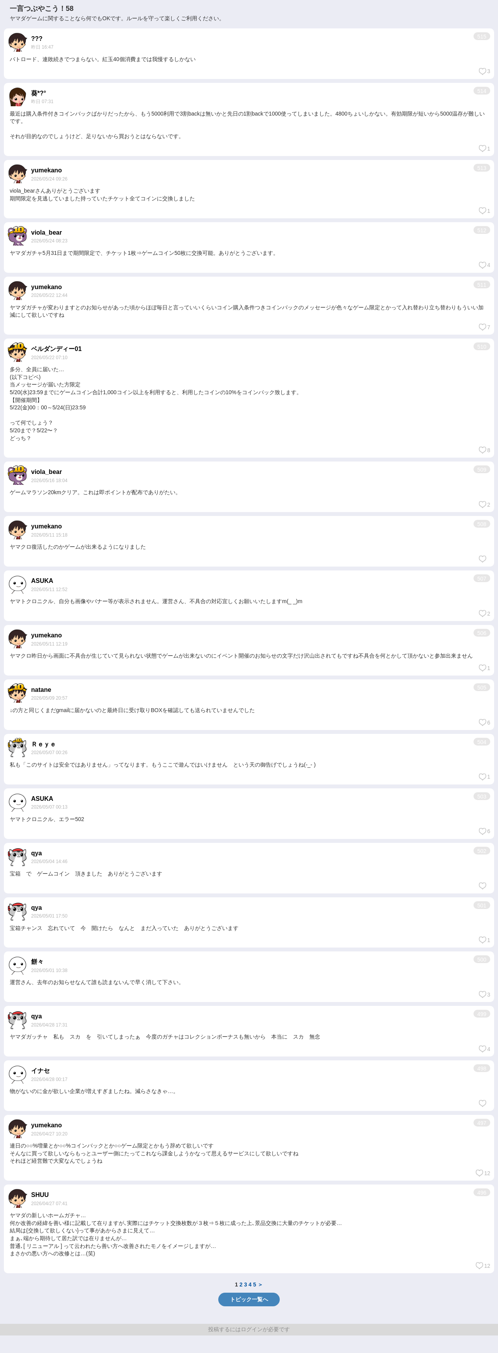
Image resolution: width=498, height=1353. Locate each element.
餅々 (37, 961)
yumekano (46, 170)
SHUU (40, 1195)
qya (36, 853)
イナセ (40, 1070)
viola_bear (46, 232)
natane (41, 689)
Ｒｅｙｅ (43, 744)
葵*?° (38, 93)
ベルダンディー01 (56, 349)
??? (36, 38)
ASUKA (42, 580)
